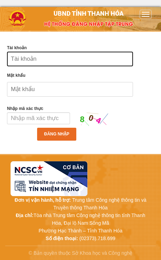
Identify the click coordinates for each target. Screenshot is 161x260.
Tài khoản (17, 47)
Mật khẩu (16, 75)
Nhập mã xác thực (25, 108)
